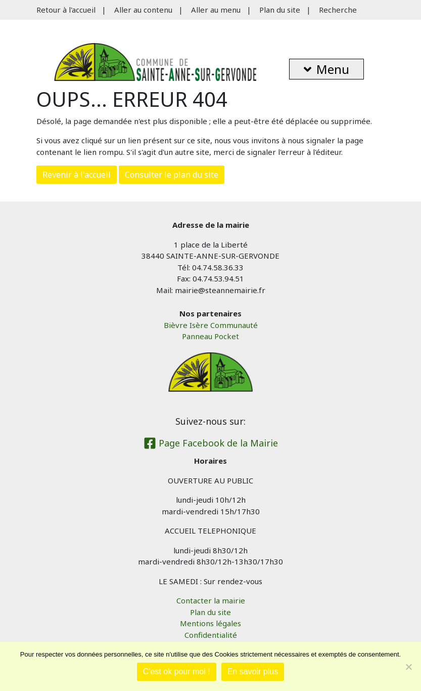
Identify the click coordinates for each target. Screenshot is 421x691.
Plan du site (279, 10)
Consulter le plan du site (171, 174)
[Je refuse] (408, 667)
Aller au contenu (143, 10)
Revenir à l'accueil (76, 174)
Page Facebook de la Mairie (211, 443)
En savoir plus (252, 671)
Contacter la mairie (210, 600)
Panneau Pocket (210, 336)
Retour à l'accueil (66, 10)
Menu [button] (326, 69)
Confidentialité (210, 635)
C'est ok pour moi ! (176, 671)
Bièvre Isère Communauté (211, 325)
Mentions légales (210, 623)
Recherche (338, 10)
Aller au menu (216, 10)
